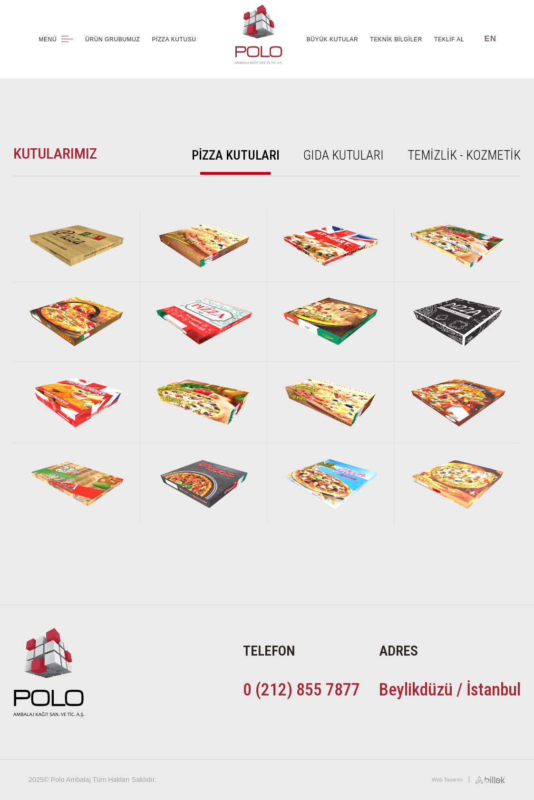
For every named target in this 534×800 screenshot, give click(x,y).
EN (490, 38)
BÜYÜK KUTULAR (333, 39)
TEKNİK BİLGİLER (396, 39)
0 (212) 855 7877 (301, 690)
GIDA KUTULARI (343, 155)
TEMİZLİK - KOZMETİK (464, 155)
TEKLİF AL (449, 39)
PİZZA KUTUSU (174, 39)
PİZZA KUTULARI (236, 155)
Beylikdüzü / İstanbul (450, 690)
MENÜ (56, 39)
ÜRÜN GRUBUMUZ (112, 39)
